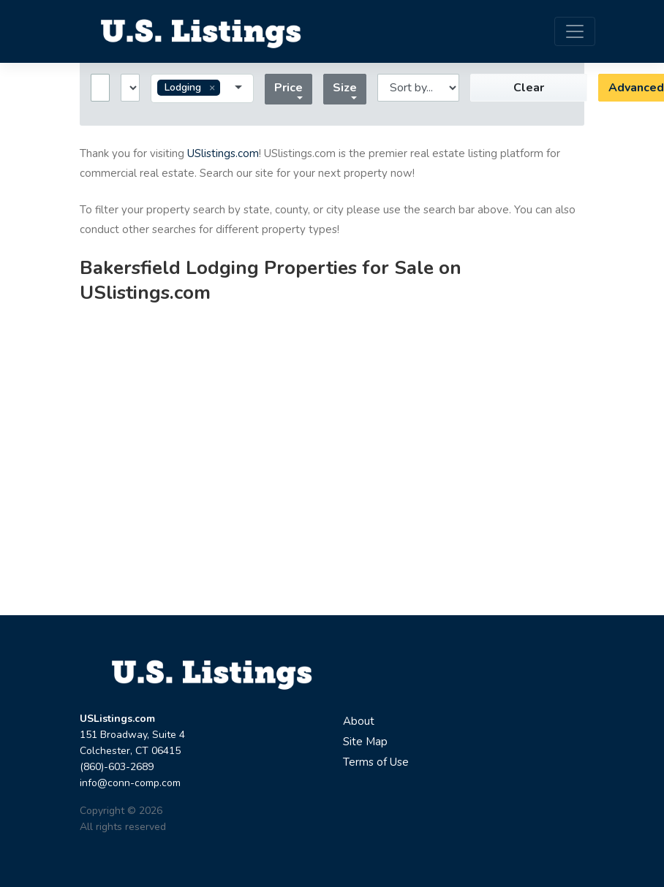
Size (345, 88)
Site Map (365, 741)
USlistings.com (223, 153)
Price (288, 88)
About (358, 721)
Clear (528, 88)
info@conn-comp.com (130, 783)
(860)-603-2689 (117, 767)
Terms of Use (376, 762)
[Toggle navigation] (574, 31)
